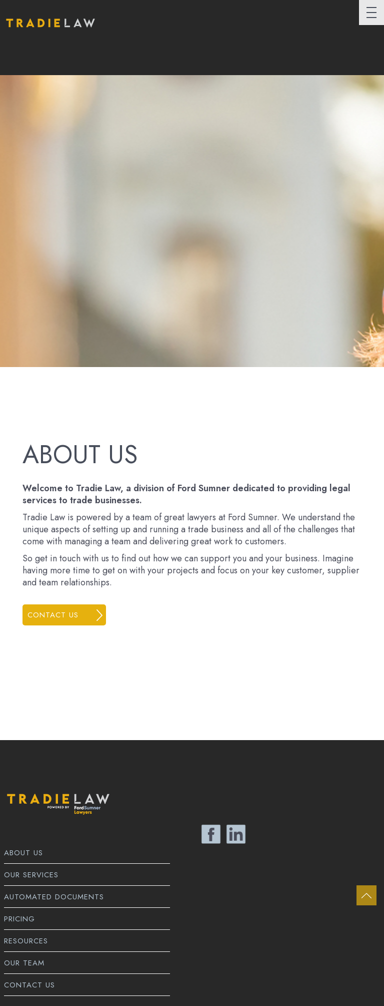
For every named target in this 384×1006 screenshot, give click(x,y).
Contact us (53, 614)
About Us (23, 852)
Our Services (31, 874)
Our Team (24, 962)
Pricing (19, 918)
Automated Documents (54, 896)
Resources (26, 940)
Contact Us (29, 984)
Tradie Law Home (49, 31)
